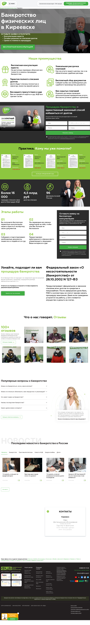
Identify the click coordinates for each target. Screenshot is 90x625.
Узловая (28, 565)
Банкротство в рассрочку (40, 581)
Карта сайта (74, 610)
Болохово (49, 564)
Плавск (13, 565)
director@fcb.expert (82, 578)
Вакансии (38, 592)
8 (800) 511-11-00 (81, 573)
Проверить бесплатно (14, 623)
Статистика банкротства (49, 589)
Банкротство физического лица (29, 581)
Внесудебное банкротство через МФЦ (27, 586)
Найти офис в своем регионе (50, 597)
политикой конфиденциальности (61, 579)
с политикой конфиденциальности (67, 139)
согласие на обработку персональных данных (61, 576)
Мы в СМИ (38, 584)
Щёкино (34, 565)
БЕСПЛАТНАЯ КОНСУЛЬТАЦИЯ (18, 47)
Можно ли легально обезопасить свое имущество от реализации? (23, 394)
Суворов (18, 565)
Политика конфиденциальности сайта (80, 614)
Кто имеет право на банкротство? (12, 400)
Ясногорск (40, 565)
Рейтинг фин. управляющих (49, 593)
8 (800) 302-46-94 (65, 529)
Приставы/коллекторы (26, 455)
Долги (58, 455)
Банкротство (13, 455)
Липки (78, 564)
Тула (23, 565)
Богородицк (41, 564)
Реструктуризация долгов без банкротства (29, 591)
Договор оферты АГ (75, 616)
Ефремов (66, 564)
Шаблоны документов (49, 577)
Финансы (4, 455)
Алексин (30, 564)
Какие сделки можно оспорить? (11, 411)
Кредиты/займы (50, 455)
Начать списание (73, 249)
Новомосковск (5, 565)
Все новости (6, 494)
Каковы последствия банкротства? (12, 405)
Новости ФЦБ (39, 455)
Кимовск (72, 564)
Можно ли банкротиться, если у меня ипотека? (16, 389)
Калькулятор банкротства (39, 577)
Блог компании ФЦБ (38, 588)
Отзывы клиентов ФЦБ (49, 585)
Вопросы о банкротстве (49, 581)
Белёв (35, 564)
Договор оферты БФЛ (76, 618)
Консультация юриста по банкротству (28, 576)
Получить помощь (68, 133)
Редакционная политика (76, 612)
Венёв (54, 564)
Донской (60, 564)
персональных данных (83, 137)
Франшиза (38, 595)
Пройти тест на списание (13, 295)
